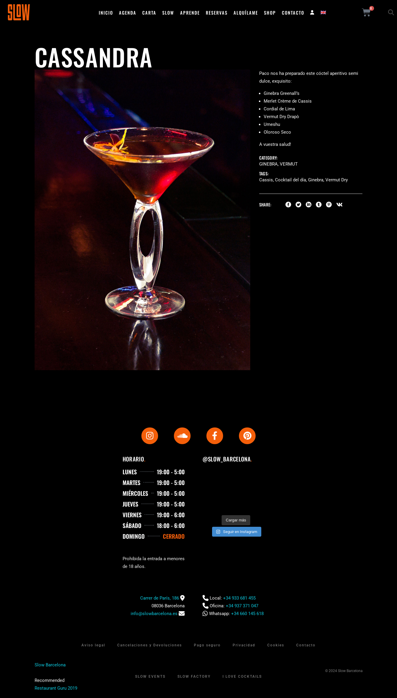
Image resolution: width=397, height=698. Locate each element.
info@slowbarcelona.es (154, 613)
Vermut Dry (336, 180)
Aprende (190, 12)
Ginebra (268, 164)
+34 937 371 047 (242, 606)
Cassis (266, 180)
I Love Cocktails (242, 676)
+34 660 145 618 (247, 613)
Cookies (275, 645)
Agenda (127, 12)
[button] (391, 12)
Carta (149, 12)
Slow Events (150, 676)
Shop (270, 12)
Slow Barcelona (50, 665)
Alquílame (246, 12)
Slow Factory (194, 676)
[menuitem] (323, 12)
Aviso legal (93, 645)
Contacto (293, 12)
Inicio (106, 12)
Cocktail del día (290, 180)
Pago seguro (207, 645)
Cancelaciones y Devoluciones (149, 645)
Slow (168, 12)
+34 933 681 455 (239, 598)
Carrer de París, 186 (159, 598)
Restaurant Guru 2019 (56, 688)
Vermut (289, 164)
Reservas (217, 12)
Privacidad (244, 645)
